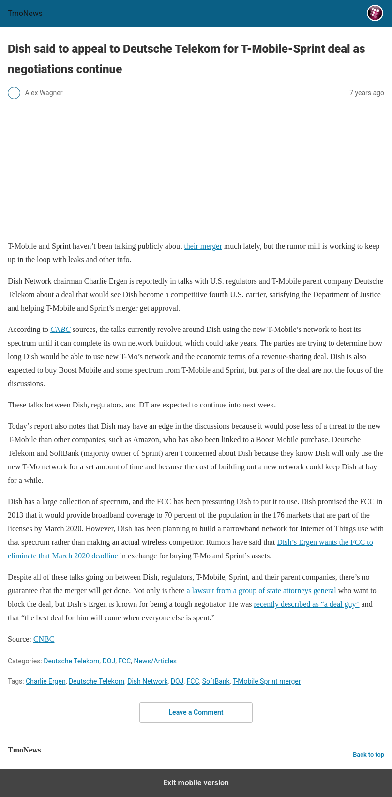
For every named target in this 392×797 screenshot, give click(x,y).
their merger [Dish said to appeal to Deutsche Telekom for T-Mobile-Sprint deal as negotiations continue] (203, 246)
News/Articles (155, 661)
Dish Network (147, 681)
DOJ (109, 661)
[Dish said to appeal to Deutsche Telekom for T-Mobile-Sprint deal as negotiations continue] (60, 329)
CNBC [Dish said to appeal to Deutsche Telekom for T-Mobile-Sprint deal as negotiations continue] (44, 639)
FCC (124, 661)
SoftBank (216, 681)
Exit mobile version (196, 782)
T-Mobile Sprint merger (267, 681)
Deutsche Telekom (71, 661)
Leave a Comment (196, 712)
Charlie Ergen (45, 681)
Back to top (368, 754)
